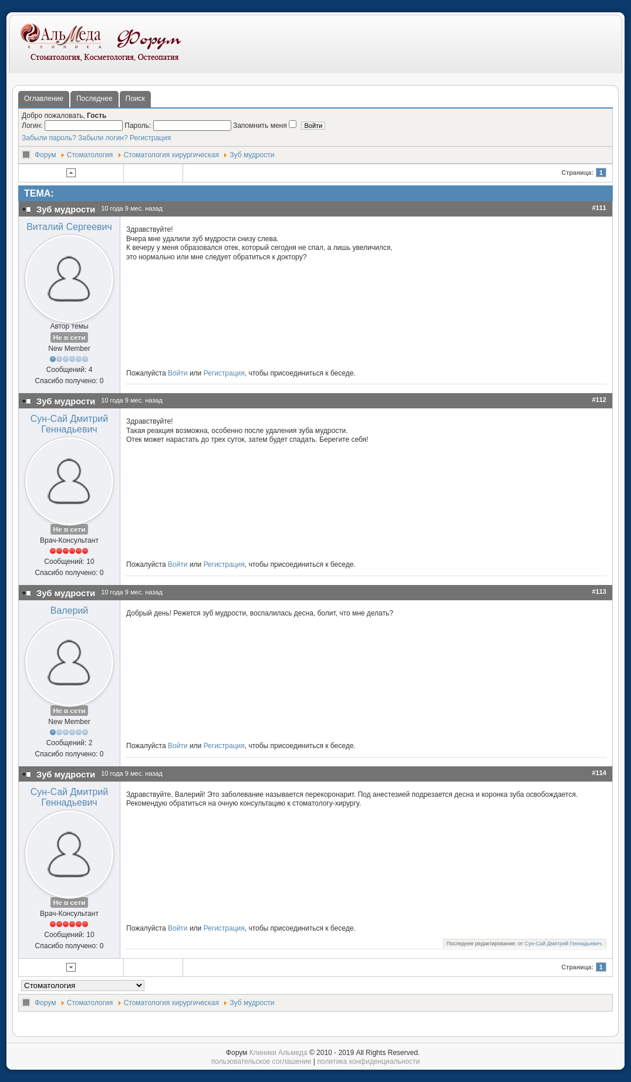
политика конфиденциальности (368, 1061)
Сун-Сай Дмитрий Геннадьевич (69, 424)
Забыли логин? (103, 138)
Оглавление (43, 98)
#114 (599, 772)
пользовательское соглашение (261, 1061)
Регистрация (150, 138)
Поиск (135, 98)
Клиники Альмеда (278, 1053)
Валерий (69, 611)
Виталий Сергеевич (69, 227)
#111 (599, 207)
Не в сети (69, 337)
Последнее (94, 98)
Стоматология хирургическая (171, 155)
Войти (178, 373)
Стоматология (90, 155)
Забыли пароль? (49, 138)
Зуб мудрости (252, 155)
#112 (599, 399)
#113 (599, 591)
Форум (45, 155)
